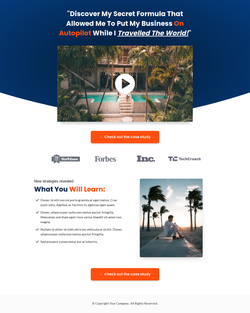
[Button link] (125, 137)
